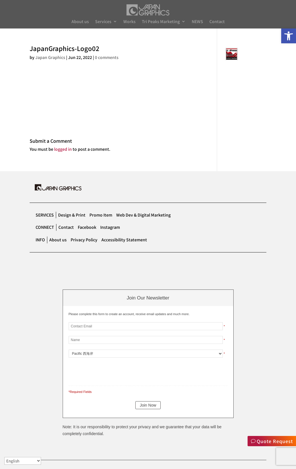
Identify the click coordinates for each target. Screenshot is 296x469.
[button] (288, 35)
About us (80, 21)
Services (103, 21)
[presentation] (108, 370)
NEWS (197, 21)
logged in (63, 149)
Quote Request (275, 441)
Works (129, 21)
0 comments (107, 57)
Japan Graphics (50, 57)
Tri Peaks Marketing (161, 21)
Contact (217, 21)
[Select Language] (22, 461)
